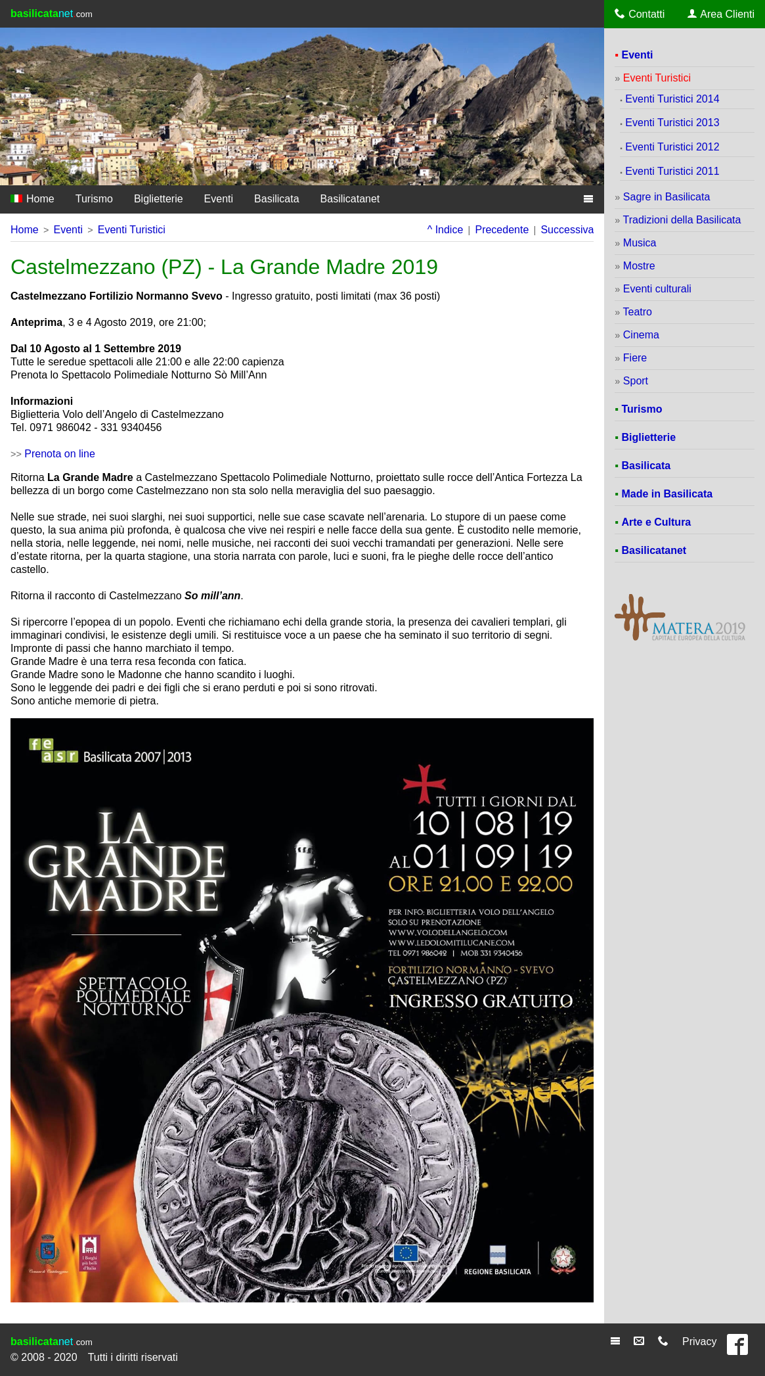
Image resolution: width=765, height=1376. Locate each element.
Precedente (502, 229)
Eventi (218, 198)
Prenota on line (59, 453)
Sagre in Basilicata (666, 196)
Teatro (637, 311)
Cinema (641, 334)
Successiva (567, 229)
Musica (640, 242)
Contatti (640, 14)
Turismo (94, 198)
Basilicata (276, 198)
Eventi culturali (657, 288)
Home (33, 198)
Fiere (635, 357)
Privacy (699, 1341)
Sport (635, 380)
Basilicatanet (350, 198)
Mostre (639, 265)
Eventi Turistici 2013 (672, 122)
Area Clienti (721, 14)
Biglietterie (158, 198)
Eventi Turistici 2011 (672, 171)
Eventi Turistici (131, 229)
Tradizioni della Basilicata (682, 219)
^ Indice (445, 229)
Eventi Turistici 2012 (672, 146)
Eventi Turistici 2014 (672, 98)
